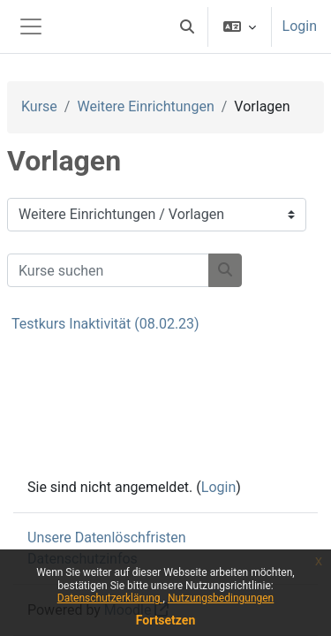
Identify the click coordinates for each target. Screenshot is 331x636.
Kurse (39, 106)
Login (299, 26)
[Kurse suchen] (108, 270)
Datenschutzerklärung (110, 598)
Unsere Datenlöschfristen (106, 537)
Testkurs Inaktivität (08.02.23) (105, 323)
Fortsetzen (166, 620)
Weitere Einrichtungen (145, 106)
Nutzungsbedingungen (221, 598)
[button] (187, 26)
